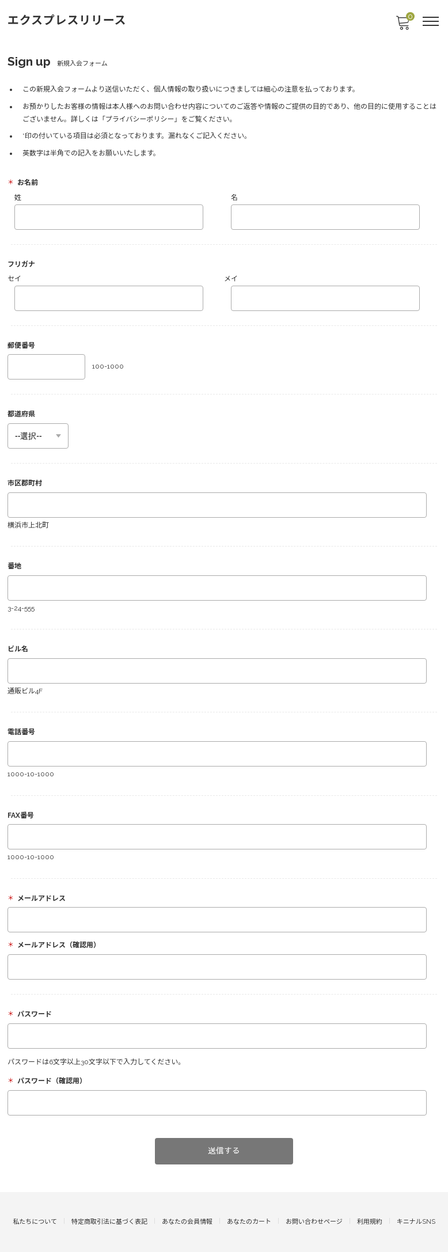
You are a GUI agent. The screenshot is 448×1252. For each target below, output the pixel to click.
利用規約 (369, 1222)
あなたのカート (249, 1222)
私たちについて (35, 1222)
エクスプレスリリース (66, 20)
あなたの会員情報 (187, 1222)
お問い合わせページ (314, 1222)
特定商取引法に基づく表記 (109, 1222)
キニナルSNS (416, 1222)
